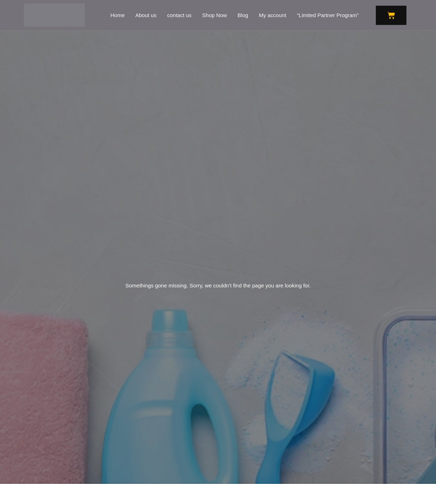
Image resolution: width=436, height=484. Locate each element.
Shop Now (214, 15)
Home (117, 15)
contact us (179, 15)
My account (272, 15)
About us (145, 15)
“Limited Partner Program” (328, 15)
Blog (243, 15)
